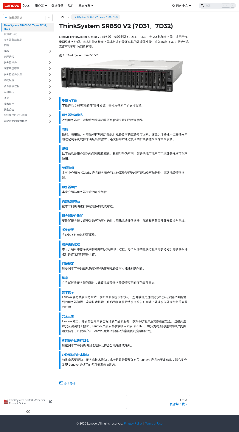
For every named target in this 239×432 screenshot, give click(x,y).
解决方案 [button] (84, 5)
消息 (6, 98)
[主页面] (62, 17)
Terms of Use (153, 423)
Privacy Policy (133, 423)
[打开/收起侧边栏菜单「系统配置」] (50, 80)
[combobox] (9, 17)
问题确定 (9, 92)
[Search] (217, 6)
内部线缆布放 (11, 68)
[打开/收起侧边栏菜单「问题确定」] (50, 92)
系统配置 (9, 80)
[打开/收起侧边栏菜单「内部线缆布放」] (50, 68)
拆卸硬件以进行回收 (15, 115)
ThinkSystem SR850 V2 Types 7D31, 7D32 (25, 27)
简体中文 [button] (179, 5)
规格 (6, 50)
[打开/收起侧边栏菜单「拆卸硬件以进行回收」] (50, 115)
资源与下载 (10, 34)
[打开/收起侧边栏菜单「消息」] (50, 98)
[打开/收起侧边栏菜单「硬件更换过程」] (50, 86)
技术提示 (9, 103)
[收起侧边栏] (28, 411)
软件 (71, 5)
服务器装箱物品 (13, 39)
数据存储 (57, 5)
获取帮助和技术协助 (15, 121)
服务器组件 (10, 62)
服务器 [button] (39, 5)
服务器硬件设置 (13, 74)
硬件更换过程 (11, 86)
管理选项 (9, 56)
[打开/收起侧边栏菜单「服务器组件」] (50, 62)
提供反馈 (67, 383)
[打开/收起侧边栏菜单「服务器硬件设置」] (50, 74)
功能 (6, 45)
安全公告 (9, 109)
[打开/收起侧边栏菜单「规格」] (50, 51)
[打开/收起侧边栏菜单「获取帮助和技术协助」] (50, 121)
